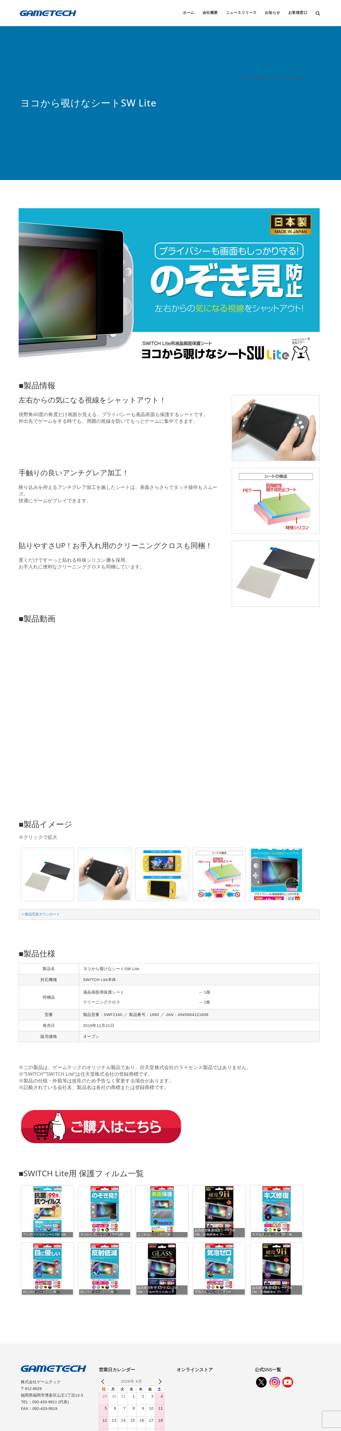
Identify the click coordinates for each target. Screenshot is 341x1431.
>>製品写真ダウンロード (41, 914)
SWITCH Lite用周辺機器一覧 (203, 78)
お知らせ (272, 12)
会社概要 (210, 12)
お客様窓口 (298, 12)
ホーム (188, 12)
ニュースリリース (241, 12)
